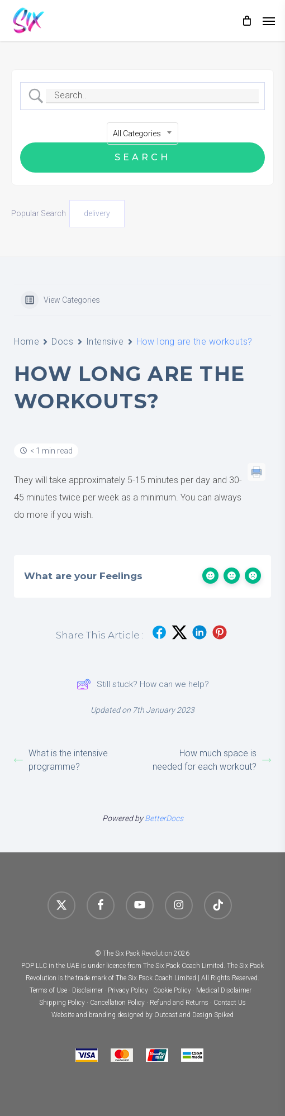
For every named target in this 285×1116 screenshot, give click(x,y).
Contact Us (229, 1003)
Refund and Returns (179, 1003)
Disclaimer (87, 990)
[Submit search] (142, 157)
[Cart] (246, 21)
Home (26, 341)
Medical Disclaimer (223, 990)
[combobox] (142, 133)
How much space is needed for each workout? (212, 760)
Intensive (105, 341)
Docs (62, 341)
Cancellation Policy (117, 1003)
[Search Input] (152, 96)
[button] (269, 20)
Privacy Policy (128, 990)
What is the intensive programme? (61, 760)
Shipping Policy (62, 1003)
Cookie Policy (172, 990)
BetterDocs (164, 818)
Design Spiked (213, 1015)
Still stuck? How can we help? (143, 684)
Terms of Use (48, 990)
